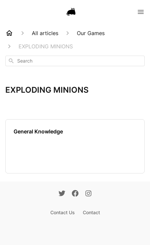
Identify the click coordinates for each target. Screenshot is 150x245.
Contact (91, 212)
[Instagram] (88, 194)
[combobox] (75, 61)
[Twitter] (62, 194)
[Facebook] (75, 194)
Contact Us (62, 212)
